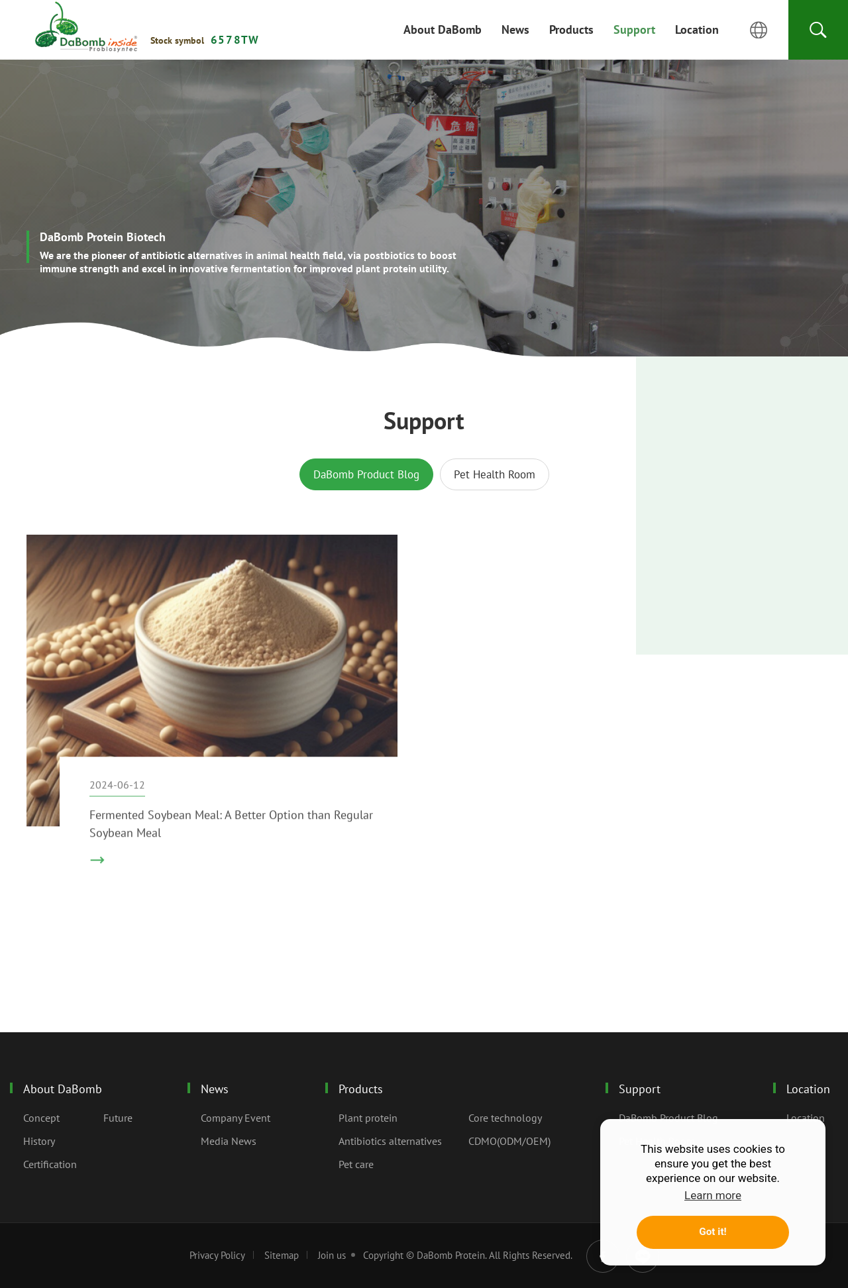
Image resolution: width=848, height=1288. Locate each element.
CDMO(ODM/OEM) (509, 1141)
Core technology (505, 1117)
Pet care (356, 1164)
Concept (41, 1117)
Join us (332, 1255)
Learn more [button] (712, 1195)
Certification (50, 1164)
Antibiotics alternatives (390, 1141)
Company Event (235, 1117)
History (39, 1141)
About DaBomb (62, 1089)
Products (361, 1089)
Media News (228, 1141)
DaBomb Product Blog (366, 474)
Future (117, 1117)
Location (808, 1089)
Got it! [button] (712, 1232)
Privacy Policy (217, 1255)
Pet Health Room (494, 474)
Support (86, 27)
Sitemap (281, 1255)
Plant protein (368, 1117)
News (215, 1089)
